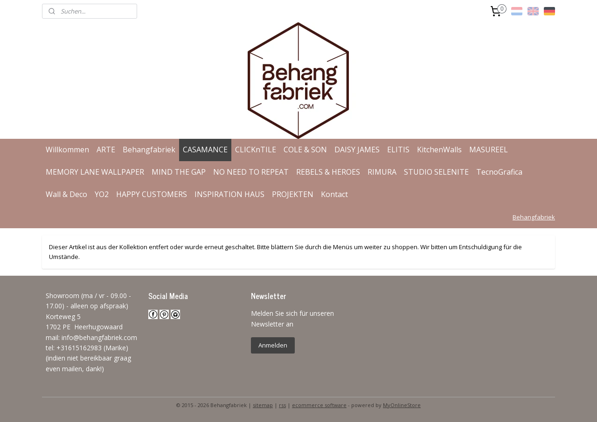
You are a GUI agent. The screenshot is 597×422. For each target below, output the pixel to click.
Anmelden (272, 345)
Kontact (334, 194)
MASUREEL (488, 149)
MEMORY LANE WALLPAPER (95, 172)
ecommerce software (319, 405)
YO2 (102, 194)
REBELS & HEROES (328, 172)
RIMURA (382, 172)
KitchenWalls (439, 149)
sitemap (263, 405)
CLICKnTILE (255, 149)
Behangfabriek (149, 149)
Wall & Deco (66, 194)
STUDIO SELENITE (436, 172)
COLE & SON (305, 149)
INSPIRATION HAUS (229, 194)
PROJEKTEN (292, 194)
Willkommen (67, 149)
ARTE (106, 149)
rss (282, 405)
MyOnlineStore (402, 405)
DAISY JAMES (357, 149)
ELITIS (398, 149)
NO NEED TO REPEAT (251, 172)
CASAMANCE (205, 149)
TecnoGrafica (499, 172)
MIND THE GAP (179, 172)
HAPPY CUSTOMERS (151, 194)
